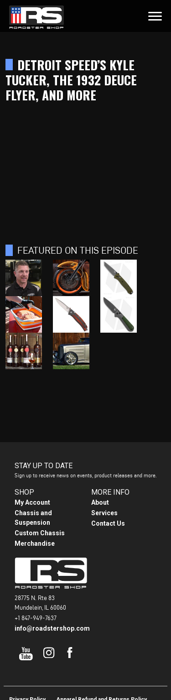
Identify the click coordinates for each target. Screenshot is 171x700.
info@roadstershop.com (52, 628)
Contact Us (108, 523)
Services (104, 513)
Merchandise (35, 543)
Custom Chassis (40, 533)
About (100, 502)
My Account (32, 502)
